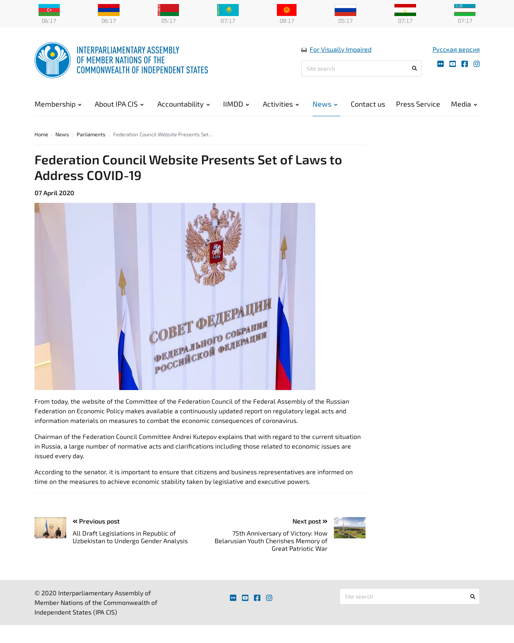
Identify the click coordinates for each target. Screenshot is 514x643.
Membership (58, 104)
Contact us (368, 104)
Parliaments (91, 135)
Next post (310, 522)
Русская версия (456, 49)
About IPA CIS (119, 104)
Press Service (418, 104)
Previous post (96, 522)
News (325, 104)
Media (464, 104)
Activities (281, 104)
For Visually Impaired (341, 49)
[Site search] (361, 69)
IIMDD (236, 104)
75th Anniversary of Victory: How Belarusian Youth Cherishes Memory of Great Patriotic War (271, 541)
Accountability (183, 104)
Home (41, 135)
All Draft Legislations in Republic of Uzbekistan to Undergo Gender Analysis (130, 538)
